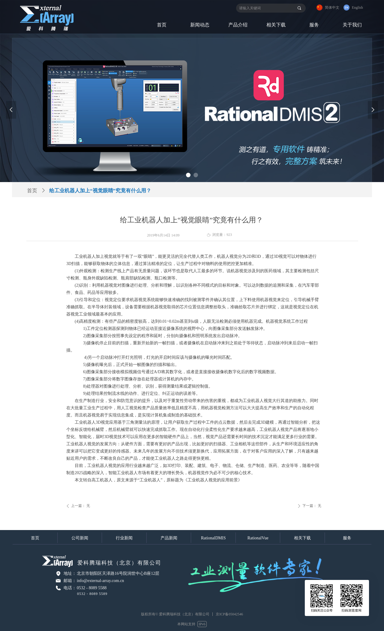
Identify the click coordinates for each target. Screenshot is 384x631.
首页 (32, 191)
